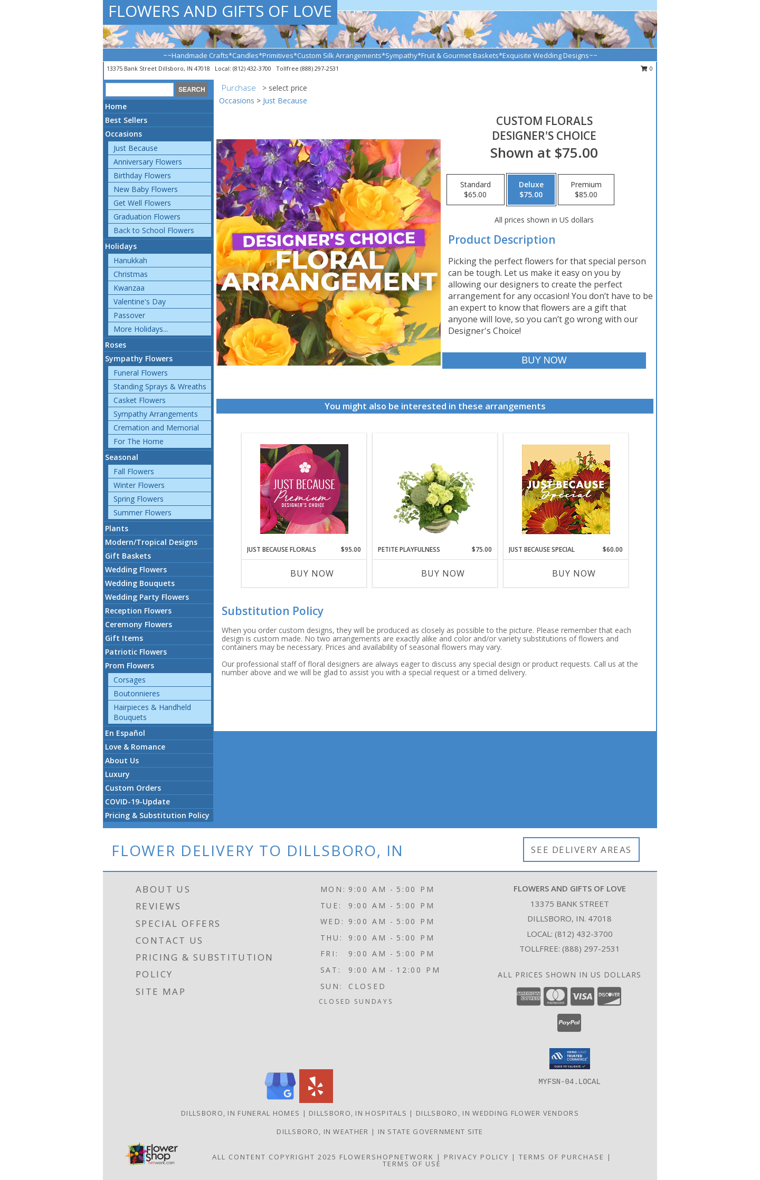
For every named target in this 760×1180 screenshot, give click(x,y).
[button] (569, 1058)
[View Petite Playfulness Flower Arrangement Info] (435, 489)
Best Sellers (126, 120)
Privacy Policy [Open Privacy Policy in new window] (476, 1157)
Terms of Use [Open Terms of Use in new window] (412, 1163)
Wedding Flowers (136, 569)
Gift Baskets (128, 556)
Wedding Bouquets (140, 583)
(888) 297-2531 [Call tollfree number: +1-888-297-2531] (319, 68)
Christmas (130, 274)
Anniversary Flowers (147, 162)
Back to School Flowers (153, 230)
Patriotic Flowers (136, 652)
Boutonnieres (136, 693)
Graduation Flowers (146, 217)
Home (116, 106)
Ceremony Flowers (138, 624)
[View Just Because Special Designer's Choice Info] (566, 489)
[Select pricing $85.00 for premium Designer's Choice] (586, 190)
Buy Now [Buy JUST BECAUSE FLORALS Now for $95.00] (312, 573)
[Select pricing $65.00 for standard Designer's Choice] (475, 190)
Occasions (123, 134)
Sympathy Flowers (139, 358)
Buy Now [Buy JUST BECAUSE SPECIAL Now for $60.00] (574, 573)
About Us (122, 760)
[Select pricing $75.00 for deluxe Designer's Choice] (531, 190)
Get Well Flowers (142, 203)
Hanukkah (130, 260)
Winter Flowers (139, 485)
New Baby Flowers (145, 189)
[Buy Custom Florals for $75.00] (543, 360)
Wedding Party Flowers (147, 597)
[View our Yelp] (316, 1100)
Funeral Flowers (140, 373)
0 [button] (646, 68)
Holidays (121, 246)
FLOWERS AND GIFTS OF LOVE (220, 10)
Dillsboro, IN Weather (322, 1131)
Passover (129, 315)
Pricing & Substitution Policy (157, 815)
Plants (116, 528)
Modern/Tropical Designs (151, 542)
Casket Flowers (139, 400)
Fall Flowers (133, 471)
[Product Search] (140, 90)
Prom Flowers (129, 665)
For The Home (138, 441)
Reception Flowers (138, 611)
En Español (125, 733)
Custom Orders (133, 788)
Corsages (129, 680)
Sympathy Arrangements (155, 414)
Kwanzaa (129, 288)
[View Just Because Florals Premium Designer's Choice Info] (304, 489)
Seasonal (121, 457)
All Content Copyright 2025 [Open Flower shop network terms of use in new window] (274, 1157)
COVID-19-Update (137, 802)
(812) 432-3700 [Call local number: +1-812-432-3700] (253, 68)
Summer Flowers (142, 512)
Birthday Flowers (142, 175)
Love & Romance (135, 747)
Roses (115, 345)
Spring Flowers (138, 499)
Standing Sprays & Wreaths (159, 386)
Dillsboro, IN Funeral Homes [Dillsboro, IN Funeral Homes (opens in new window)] (240, 1113)
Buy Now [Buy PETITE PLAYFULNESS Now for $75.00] (443, 573)
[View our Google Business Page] (280, 1100)
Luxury (117, 774)
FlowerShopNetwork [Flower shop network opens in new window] (386, 1157)
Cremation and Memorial (156, 428)
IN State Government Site (430, 1131)
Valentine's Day (139, 301)
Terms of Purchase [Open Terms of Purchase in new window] (561, 1157)
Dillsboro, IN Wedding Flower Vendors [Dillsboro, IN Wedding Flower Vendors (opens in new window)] (497, 1113)
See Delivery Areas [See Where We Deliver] (581, 849)
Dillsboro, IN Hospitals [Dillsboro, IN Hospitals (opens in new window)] (358, 1113)
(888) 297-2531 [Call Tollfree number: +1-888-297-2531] (591, 948)
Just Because (135, 148)
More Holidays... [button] (140, 329)
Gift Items (124, 638)
